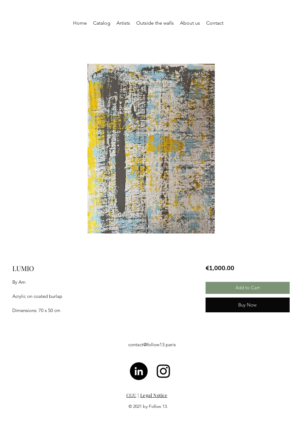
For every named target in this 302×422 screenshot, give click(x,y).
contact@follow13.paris (152, 344)
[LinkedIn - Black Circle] (139, 371)
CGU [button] (131, 395)
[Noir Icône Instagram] (163, 371)
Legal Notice (153, 395)
